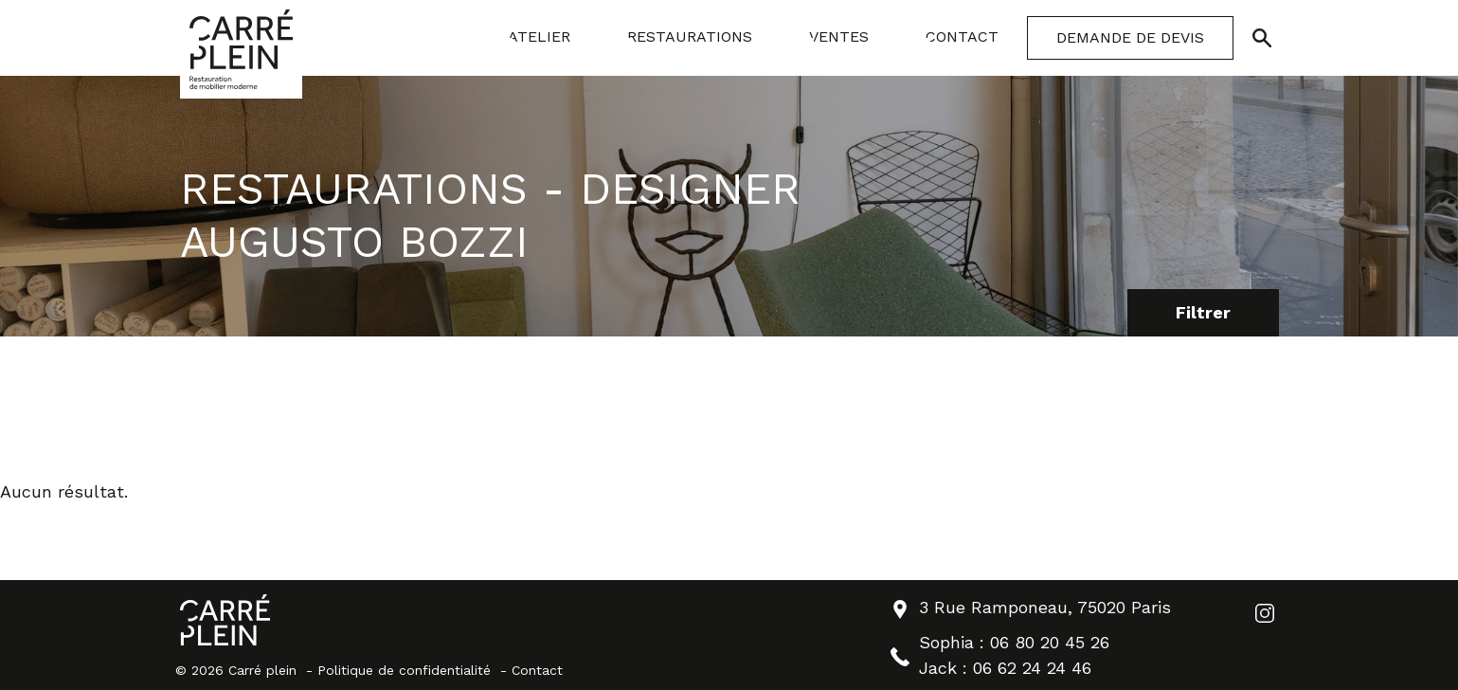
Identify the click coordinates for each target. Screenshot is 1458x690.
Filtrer (1203, 312)
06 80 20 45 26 (1049, 642)
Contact (537, 670)
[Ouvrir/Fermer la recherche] (1262, 38)
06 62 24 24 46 (1032, 668)
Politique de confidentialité (404, 670)
